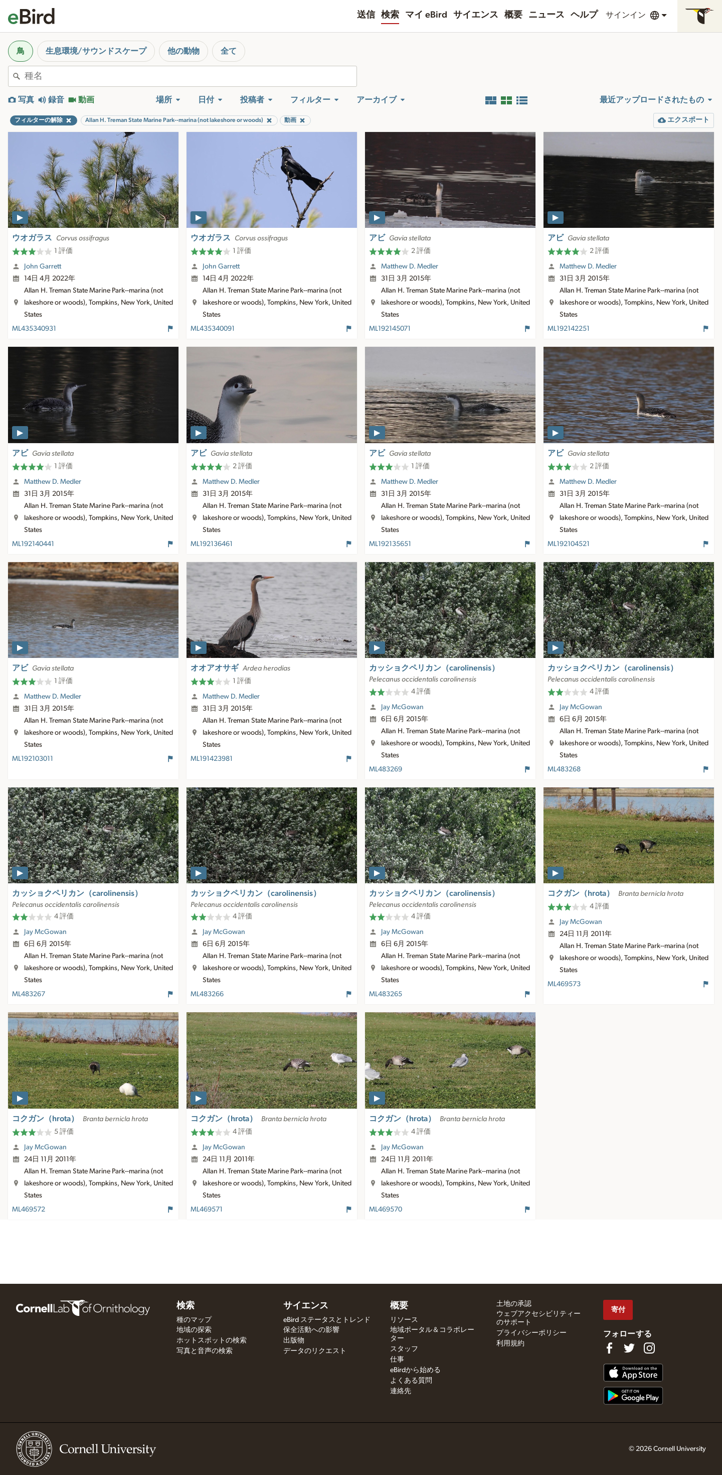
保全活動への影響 (311, 1329)
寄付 (618, 1309)
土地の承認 (513, 1303)
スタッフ (404, 1349)
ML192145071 (390, 328)
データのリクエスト (314, 1351)
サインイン (626, 15)
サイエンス (475, 15)
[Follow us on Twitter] (629, 1348)
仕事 (397, 1359)
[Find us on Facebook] (609, 1348)
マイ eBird (426, 15)
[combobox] (190, 76)
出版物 (293, 1340)
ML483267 (28, 994)
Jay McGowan (402, 707)
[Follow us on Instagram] (649, 1348)
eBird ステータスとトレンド (327, 1319)
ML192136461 (212, 544)
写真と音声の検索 (204, 1351)
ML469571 (207, 1209)
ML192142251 (569, 328)
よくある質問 (411, 1380)
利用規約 (510, 1343)
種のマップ (194, 1319)
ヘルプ (584, 15)
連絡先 (400, 1391)
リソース (404, 1319)
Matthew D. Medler (409, 266)
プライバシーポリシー (531, 1332)
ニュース (546, 15)
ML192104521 (569, 544)
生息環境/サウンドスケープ (96, 51)
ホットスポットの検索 (211, 1340)
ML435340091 (213, 328)
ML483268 (564, 769)
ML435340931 (34, 328)
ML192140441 (33, 544)
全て (229, 51)
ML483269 (385, 769)
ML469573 (564, 984)
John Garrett (42, 266)
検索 (390, 15)
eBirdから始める (415, 1370)
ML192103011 (32, 758)
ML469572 (28, 1209)
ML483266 (207, 994)
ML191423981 (212, 758)
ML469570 (385, 1209)
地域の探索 (194, 1329)
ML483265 (385, 994)
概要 (513, 15)
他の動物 (183, 51)
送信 (366, 15)
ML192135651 (390, 544)
